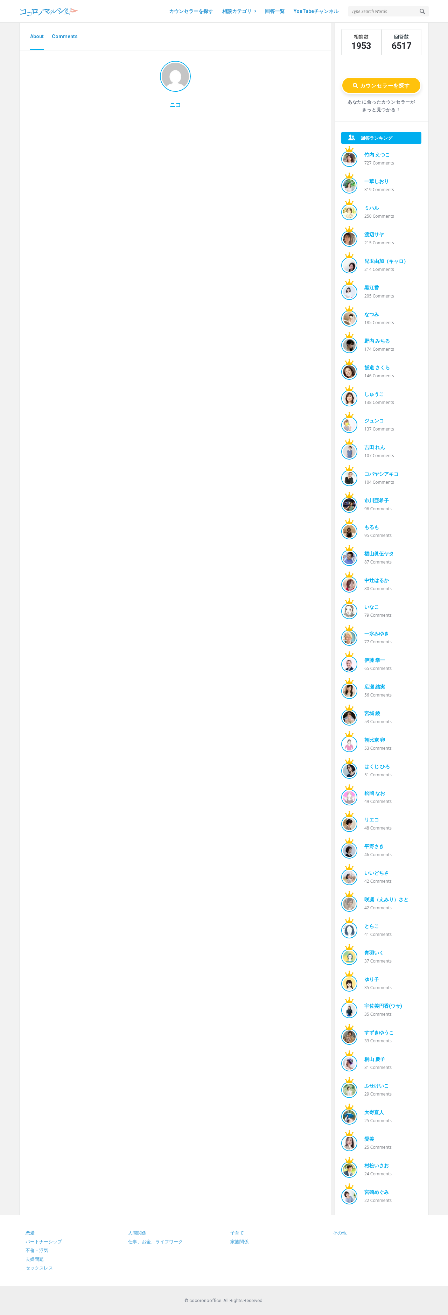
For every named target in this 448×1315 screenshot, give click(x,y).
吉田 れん (374, 447)
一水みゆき (376, 633)
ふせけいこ (376, 1086)
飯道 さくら (377, 367)
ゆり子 (371, 979)
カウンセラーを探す (191, 11)
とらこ (371, 926)
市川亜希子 (376, 500)
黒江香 (371, 288)
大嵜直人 (374, 1112)
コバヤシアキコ (381, 474)
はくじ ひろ (377, 766)
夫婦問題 (35, 1259)
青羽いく (374, 953)
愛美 (369, 1139)
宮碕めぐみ (376, 1192)
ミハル (371, 208)
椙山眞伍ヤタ (379, 554)
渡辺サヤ (374, 234)
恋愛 (30, 1233)
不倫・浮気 (37, 1250)
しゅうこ (374, 394)
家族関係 (239, 1241)
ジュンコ (374, 421)
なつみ (371, 314)
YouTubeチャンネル (316, 11)
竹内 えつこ (377, 155)
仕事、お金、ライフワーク (155, 1241)
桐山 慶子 (374, 1059)
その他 (339, 1233)
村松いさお (376, 1165)
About (37, 36)
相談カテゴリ (239, 11)
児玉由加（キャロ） (386, 261)
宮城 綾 (372, 713)
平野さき (374, 846)
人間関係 (137, 1233)
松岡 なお (374, 793)
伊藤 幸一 (374, 660)
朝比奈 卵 (374, 740)
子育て (237, 1233)
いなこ (371, 607)
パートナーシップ (44, 1241)
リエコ (371, 820)
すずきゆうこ (379, 1032)
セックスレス (39, 1268)
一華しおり (376, 181)
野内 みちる (377, 341)
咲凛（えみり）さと (386, 899)
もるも (371, 527)
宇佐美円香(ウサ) (383, 1006)
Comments (65, 36)
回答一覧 (275, 11)
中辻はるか (376, 580)
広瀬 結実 (374, 687)
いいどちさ (376, 873)
